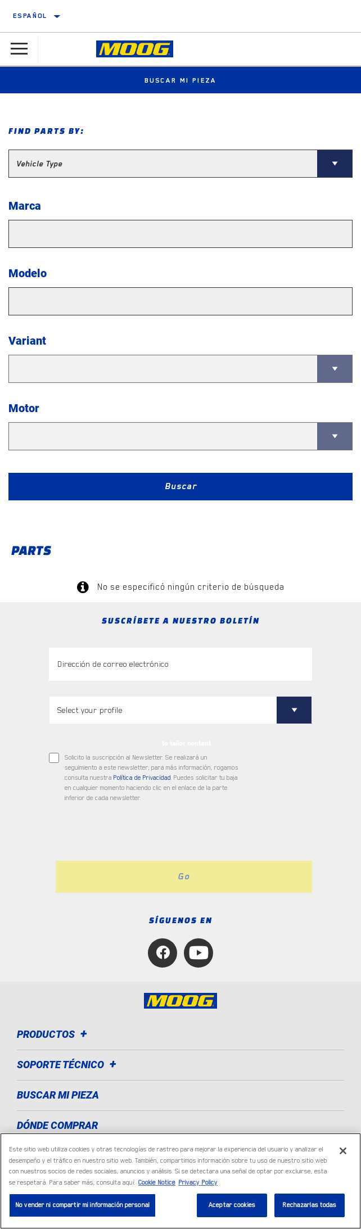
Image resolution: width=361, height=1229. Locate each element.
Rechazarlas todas (309, 1205)
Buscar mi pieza (180, 80)
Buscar (181, 486)
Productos (54, 1034)
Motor (23, 408)
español (30, 16)
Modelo (27, 273)
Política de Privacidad (142, 777)
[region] (180, 1181)
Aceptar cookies (232, 1205)
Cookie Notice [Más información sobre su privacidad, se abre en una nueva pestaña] (156, 1182)
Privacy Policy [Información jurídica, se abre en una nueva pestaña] (198, 1182)
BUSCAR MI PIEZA (58, 1095)
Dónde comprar (57, 1125)
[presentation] (142, 832)
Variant (27, 340)
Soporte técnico (68, 1064)
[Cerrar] (343, 1150)
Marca (24, 205)
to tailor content (186, 743)
